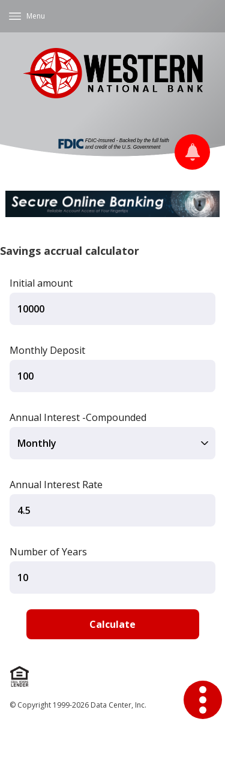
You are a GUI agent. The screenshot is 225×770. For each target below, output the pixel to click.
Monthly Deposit (47, 350)
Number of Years (48, 551)
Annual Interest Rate (56, 484)
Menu (35, 16)
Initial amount (41, 283)
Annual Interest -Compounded (78, 417)
